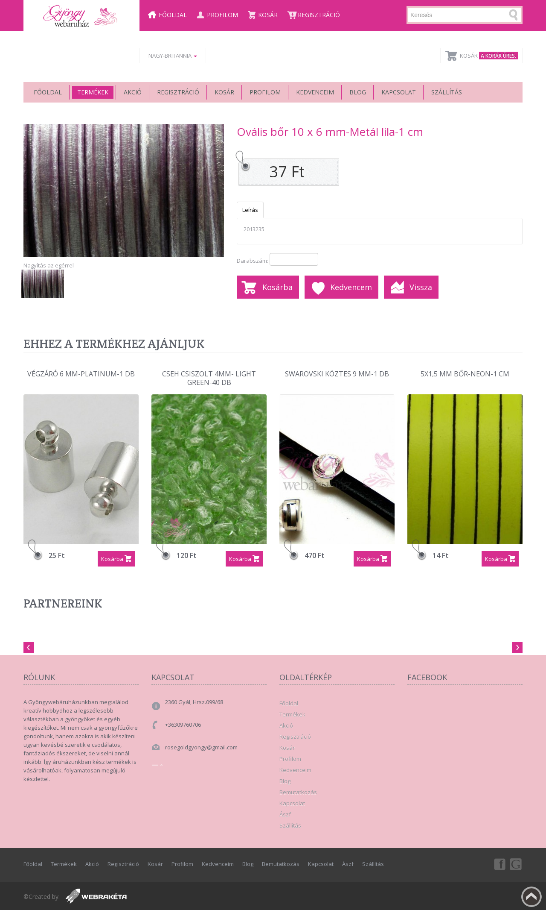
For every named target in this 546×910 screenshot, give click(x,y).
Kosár (268, 15)
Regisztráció (319, 15)
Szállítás (446, 92)
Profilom (222, 15)
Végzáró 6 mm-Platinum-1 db (81, 374)
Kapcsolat (398, 92)
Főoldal (173, 15)
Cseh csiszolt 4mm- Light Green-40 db (209, 378)
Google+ (516, 863)
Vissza (421, 287)
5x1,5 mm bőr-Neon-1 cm (465, 374)
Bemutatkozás (298, 792)
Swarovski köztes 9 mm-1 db (337, 374)
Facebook (499, 863)
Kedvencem (351, 287)
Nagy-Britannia (172, 55)
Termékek (92, 92)
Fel (531, 896)
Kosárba (277, 287)
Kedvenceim (315, 92)
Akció (133, 92)
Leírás (250, 210)
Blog (357, 92)
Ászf (285, 814)
